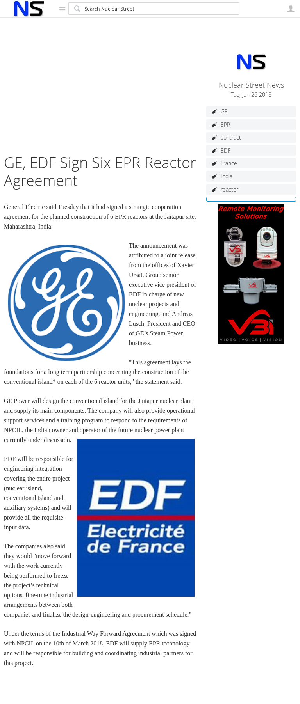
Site (62, 9)
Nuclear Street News (251, 85)
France (229, 163)
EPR (225, 124)
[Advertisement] (101, 99)
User (291, 9)
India (226, 176)
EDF (225, 150)
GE (224, 111)
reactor (229, 189)
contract (231, 137)
